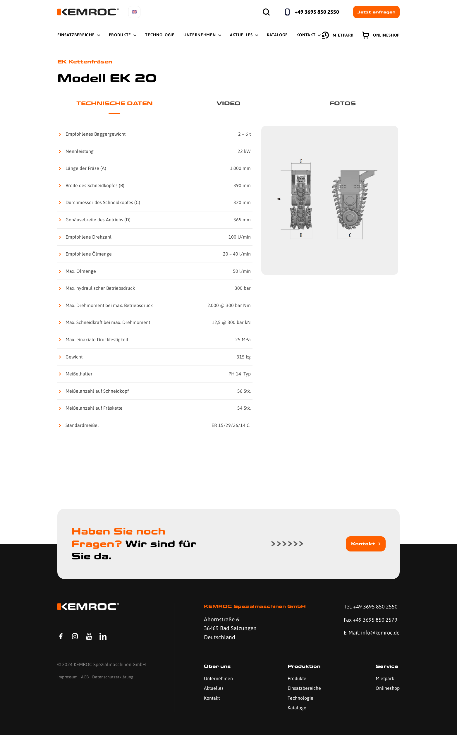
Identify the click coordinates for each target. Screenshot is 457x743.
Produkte (120, 34)
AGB (85, 686)
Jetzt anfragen (376, 12)
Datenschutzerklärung (112, 686)
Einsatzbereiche (76, 34)
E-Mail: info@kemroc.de (361, 639)
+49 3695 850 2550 (317, 12)
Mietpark (337, 35)
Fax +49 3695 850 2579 (369, 621)
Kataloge (277, 34)
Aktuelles (241, 34)
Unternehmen (199, 34)
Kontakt (305, 34)
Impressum (67, 686)
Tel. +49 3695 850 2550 (369, 607)
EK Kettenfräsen (86, 62)
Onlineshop (381, 35)
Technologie (160, 34)
